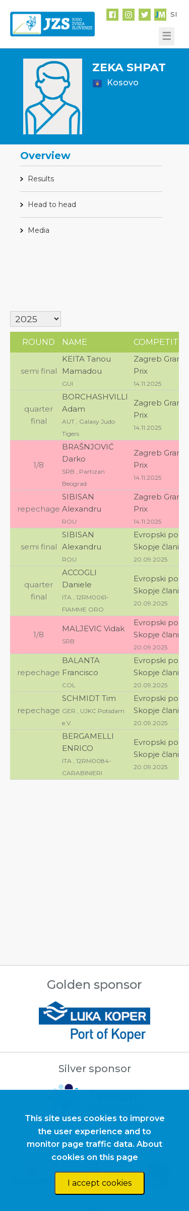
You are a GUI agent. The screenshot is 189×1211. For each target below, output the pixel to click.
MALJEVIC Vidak (93, 628)
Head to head (52, 204)
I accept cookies (100, 1183)
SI (173, 14)
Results (41, 178)
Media (38, 230)
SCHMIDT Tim (89, 698)
